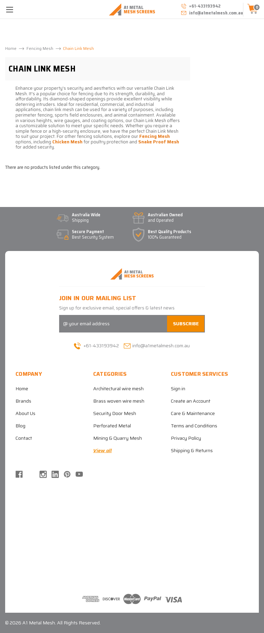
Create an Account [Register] (190, 401)
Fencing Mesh (154, 136)
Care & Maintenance (193, 413)
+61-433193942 (96, 345)
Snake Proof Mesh (158, 141)
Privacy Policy (186, 438)
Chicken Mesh (67, 141)
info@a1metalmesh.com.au (211, 13)
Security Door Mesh (114, 413)
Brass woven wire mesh (118, 401)
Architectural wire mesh (118, 388)
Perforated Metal (112, 425)
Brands (23, 401)
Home (21, 388)
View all (102, 450)
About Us (25, 413)
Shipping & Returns (192, 450)
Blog (20, 425)
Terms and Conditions (194, 425)
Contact (23, 438)
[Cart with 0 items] (253, 9)
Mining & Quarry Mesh (117, 438)
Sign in (178, 388)
